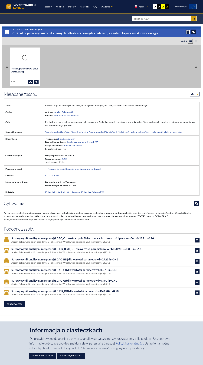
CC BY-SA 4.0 (52, 175)
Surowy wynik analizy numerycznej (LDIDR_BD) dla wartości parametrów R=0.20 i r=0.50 (65, 291)
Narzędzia (84, 6)
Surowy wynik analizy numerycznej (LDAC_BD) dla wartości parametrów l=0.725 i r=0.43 (64, 259)
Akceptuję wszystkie (71, 356)
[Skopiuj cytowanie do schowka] (196, 203)
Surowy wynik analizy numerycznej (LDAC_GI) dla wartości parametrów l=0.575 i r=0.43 (64, 270)
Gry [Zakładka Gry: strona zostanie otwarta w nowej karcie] (95, 6)
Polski (139, 6)
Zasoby (48, 6)
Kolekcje (60, 6)
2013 (64, 158)
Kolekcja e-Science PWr (93, 192)
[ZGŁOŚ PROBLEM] (188, 32)
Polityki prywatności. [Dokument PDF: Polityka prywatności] (129, 343)
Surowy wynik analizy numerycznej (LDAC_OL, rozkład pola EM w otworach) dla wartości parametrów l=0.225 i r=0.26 (82, 238)
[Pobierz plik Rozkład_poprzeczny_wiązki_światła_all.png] (30, 82)
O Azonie (105, 6)
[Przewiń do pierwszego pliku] (7, 66)
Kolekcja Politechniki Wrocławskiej (62, 192)
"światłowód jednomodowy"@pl (134, 132)
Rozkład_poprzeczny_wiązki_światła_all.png (24, 70)
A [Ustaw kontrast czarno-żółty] (167, 6)
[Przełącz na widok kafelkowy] (190, 41)
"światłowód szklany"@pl (57, 132)
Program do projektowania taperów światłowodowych (74, 168)
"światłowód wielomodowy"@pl (166, 132)
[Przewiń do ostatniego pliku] (196, 66)
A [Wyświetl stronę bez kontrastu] (155, 6)
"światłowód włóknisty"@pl (103, 132)
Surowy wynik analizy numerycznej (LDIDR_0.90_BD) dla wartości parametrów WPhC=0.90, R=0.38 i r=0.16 (76, 249)
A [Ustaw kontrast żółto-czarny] (163, 6)
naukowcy (77, 145)
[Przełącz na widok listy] (196, 41)
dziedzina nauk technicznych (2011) (84, 142)
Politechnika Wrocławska (66, 115)
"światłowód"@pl (79, 132)
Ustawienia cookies (43, 356)
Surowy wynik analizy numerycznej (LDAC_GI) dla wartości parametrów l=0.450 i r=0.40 (64, 280)
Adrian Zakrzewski (63, 112)
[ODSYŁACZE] (193, 32)
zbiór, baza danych (66, 138)
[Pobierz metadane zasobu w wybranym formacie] (195, 94)
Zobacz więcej (14, 304)
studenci (66, 145)
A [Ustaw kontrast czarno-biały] (159, 6)
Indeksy (72, 6)
